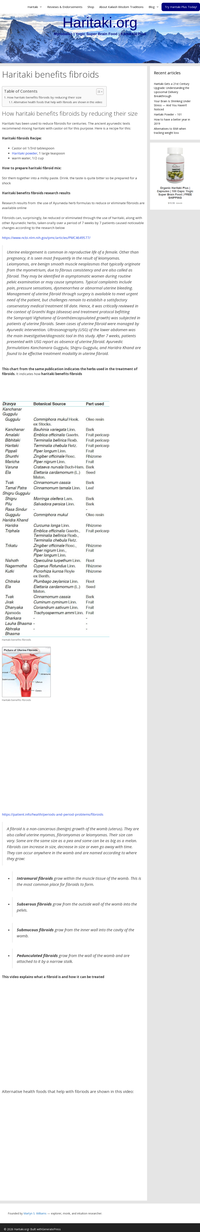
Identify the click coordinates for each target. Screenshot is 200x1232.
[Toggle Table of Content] (98, 91)
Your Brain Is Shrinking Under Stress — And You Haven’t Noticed (172, 105)
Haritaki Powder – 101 (168, 114)
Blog (155, 7)
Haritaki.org (99, 22)
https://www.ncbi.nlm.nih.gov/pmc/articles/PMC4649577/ (46, 237)
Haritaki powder (24, 153)
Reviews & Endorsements (64, 7)
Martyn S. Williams (34, 1213)
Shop (91, 7)
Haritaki (36, 7)
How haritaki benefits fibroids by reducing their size (44, 97)
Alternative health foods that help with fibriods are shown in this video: (58, 102)
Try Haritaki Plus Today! (181, 7)
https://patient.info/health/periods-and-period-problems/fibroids (52, 814)
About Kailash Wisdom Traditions (121, 7)
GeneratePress (51, 1229)
